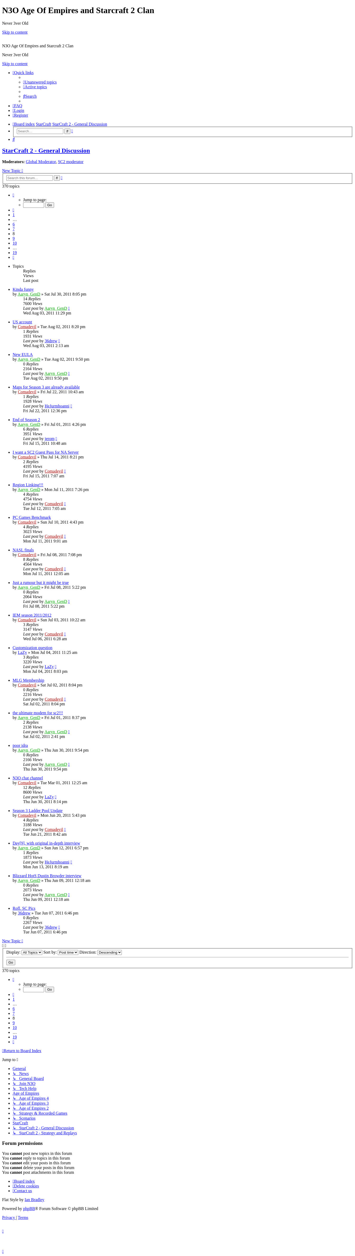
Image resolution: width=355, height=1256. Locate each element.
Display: (24, 952)
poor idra (20, 745)
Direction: (100, 952)
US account (22, 322)
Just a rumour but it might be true (41, 582)
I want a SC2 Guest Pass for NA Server (46, 452)
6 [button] (14, 224)
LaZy (22, 652)
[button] (13, 195)
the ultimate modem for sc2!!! (38, 713)
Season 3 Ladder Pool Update (37, 810)
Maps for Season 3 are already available (46, 387)
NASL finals (23, 550)
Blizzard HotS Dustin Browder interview (47, 875)
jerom (49, 438)
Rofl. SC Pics (24, 908)
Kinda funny (23, 289)
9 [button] (14, 238)
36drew (51, 341)
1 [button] (14, 215)
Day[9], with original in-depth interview (46, 843)
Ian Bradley (34, 1199)
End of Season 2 (26, 419)
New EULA (23, 354)
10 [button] (15, 243)
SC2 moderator (70, 161)
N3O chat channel (28, 778)
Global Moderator (41, 161)
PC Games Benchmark (32, 517)
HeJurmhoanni (57, 406)
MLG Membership (28, 680)
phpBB (29, 1208)
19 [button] (15, 252)
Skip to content (15, 32)
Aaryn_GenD (29, 294)
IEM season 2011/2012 (32, 615)
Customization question (33, 647)
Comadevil (27, 326)
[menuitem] (40, 82)
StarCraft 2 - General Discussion (46, 150)
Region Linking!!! (28, 485)
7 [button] (14, 229)
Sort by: (60, 952)
